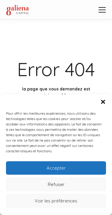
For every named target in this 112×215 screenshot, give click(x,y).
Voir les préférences (56, 201)
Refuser (56, 184)
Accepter (56, 168)
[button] (103, 102)
